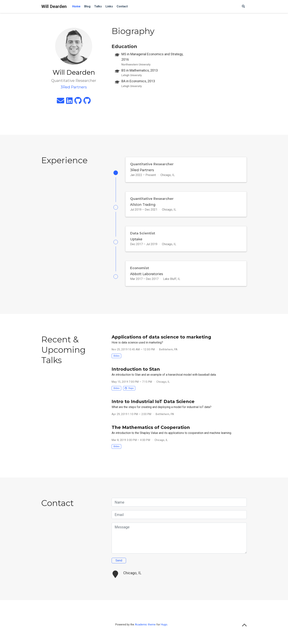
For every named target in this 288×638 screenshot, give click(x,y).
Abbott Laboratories (146, 274)
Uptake (136, 239)
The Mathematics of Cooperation (151, 427)
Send (118, 560)
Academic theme (145, 624)
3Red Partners (142, 170)
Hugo (164, 624)
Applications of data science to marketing (161, 337)
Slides (116, 356)
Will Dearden (54, 6)
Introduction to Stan (136, 369)
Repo (129, 388)
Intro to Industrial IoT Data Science (153, 401)
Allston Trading (142, 205)
